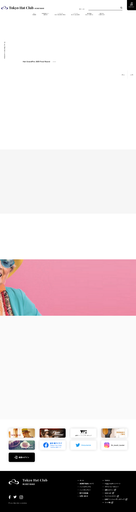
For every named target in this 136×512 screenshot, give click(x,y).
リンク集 (107, 502)
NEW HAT (108, 493)
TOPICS (107, 480)
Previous (123, 74)
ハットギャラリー (80, 15)
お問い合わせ (114, 15)
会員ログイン (131, 6)
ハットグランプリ (61, 15)
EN (80, 9)
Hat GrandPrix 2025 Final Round (36, 61)
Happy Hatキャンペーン (112, 483)
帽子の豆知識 (98, 15)
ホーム (22, 15)
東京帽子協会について (39, 15)
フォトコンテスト (110, 496)
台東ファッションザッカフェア (115, 499)
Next (132, 74)
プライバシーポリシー (112, 487)
